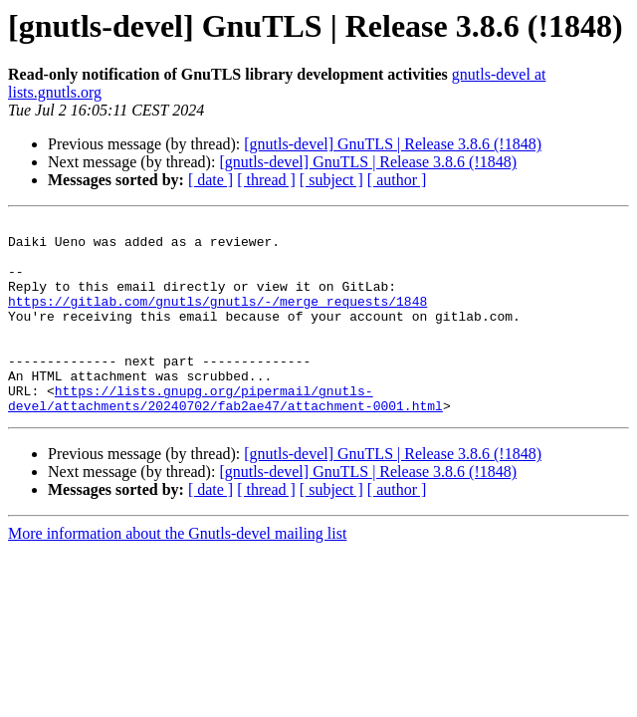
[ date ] (210, 179)
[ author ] (397, 179)
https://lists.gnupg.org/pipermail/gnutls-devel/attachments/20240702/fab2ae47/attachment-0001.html (225, 435)
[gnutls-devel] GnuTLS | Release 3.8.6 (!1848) (392, 143)
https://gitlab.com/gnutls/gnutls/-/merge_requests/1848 (217, 319)
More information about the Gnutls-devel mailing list (177, 572)
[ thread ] (266, 179)
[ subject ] (331, 179)
